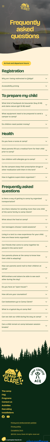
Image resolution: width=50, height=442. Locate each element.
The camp (7, 392)
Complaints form (17, 431)
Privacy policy (16, 428)
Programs (7, 399)
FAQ (4, 395)
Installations (8, 413)
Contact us (7, 403)
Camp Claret (21, 435)
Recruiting (7, 410)
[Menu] (3, 6)
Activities (6, 406)
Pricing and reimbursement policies (23, 424)
